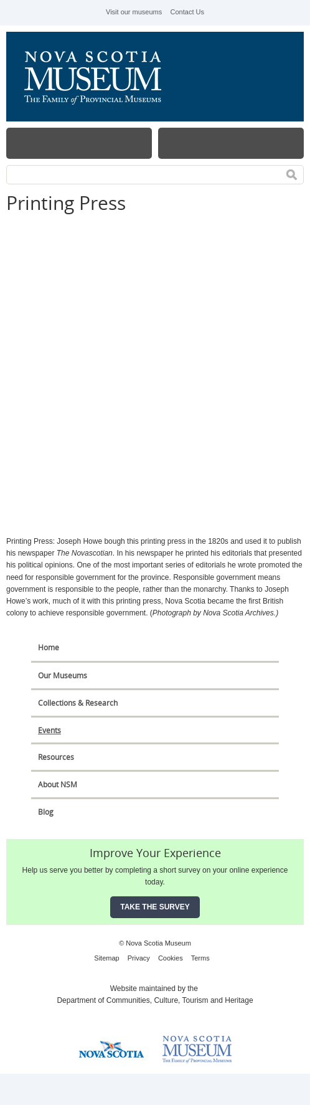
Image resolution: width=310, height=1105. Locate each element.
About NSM (57, 784)
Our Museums (62, 675)
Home (48, 647)
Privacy (139, 958)
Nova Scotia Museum (99, 76)
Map (231, 143)
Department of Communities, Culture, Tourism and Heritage (155, 1000)
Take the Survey (155, 907)
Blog (46, 812)
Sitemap (106, 958)
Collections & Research (78, 703)
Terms (200, 958)
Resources (56, 757)
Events (49, 730)
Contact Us (187, 12)
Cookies (170, 958)
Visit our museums (134, 12)
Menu (79, 143)
